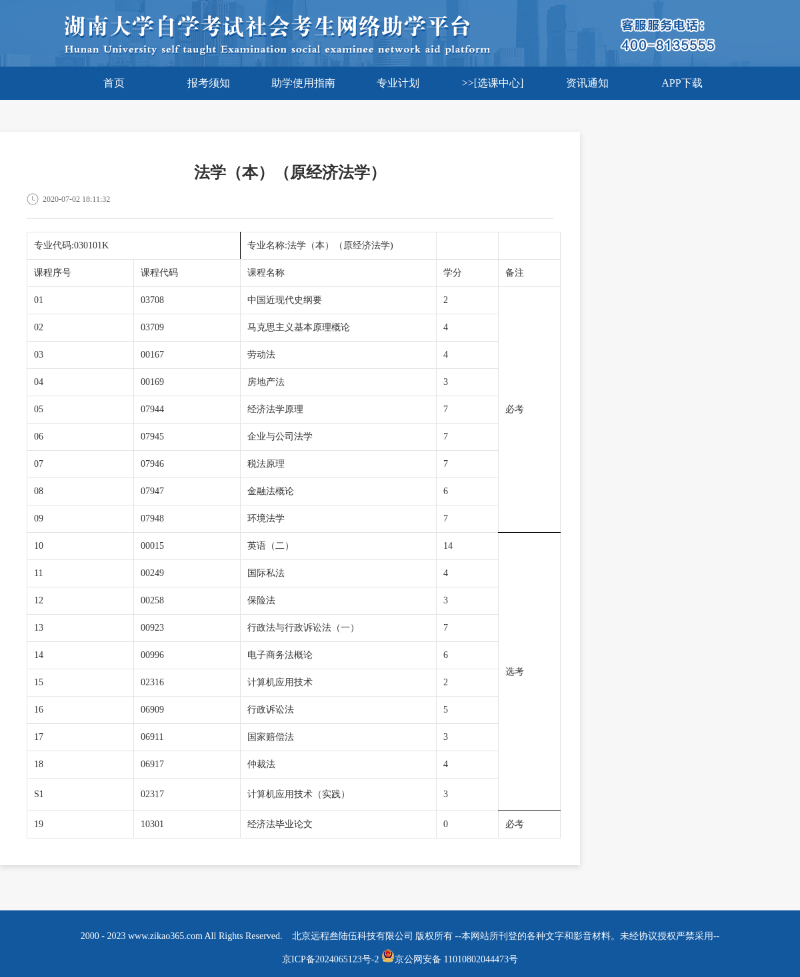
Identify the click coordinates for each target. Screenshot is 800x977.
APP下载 (681, 83)
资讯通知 (587, 83)
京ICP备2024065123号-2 (330, 959)
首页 (114, 83)
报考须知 (208, 83)
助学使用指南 (303, 83)
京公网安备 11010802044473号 (449, 959)
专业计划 (398, 83)
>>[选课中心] (493, 83)
